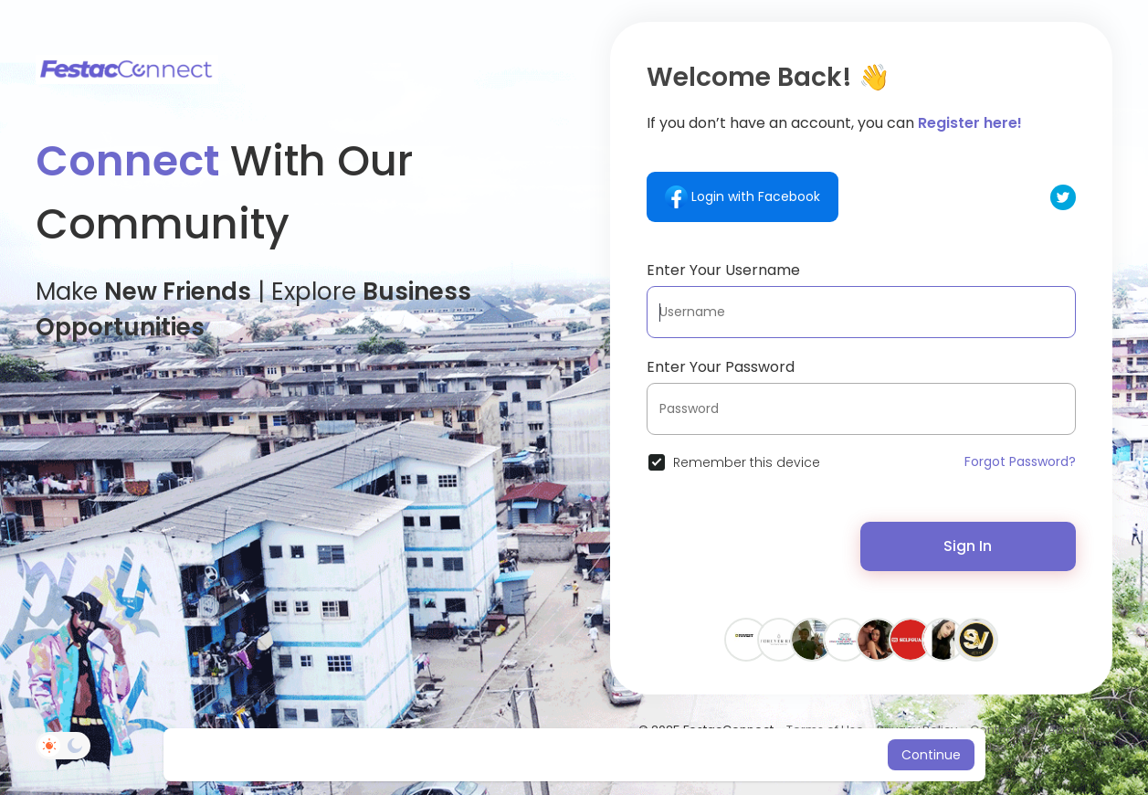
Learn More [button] (727, 755)
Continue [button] (931, 755)
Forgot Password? (1020, 461)
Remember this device (746, 462)
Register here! (970, 122)
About (1065, 729)
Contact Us (1002, 729)
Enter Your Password (721, 366)
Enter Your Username (723, 270)
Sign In (967, 545)
